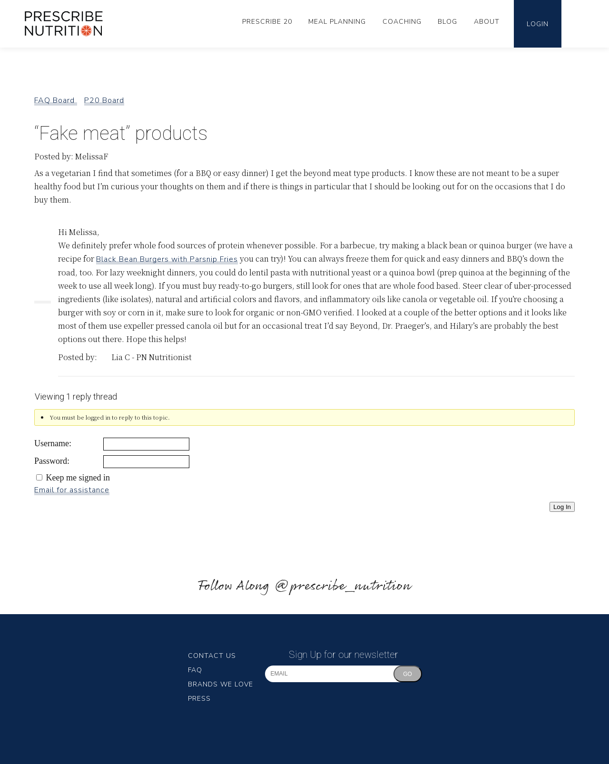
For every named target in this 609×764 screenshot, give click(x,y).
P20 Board (104, 100)
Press (199, 698)
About (487, 21)
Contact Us (212, 655)
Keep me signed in (78, 477)
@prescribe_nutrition (343, 586)
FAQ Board (55, 100)
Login (538, 24)
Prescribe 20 (267, 21)
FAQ (195, 670)
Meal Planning (337, 21)
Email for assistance (71, 490)
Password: (51, 461)
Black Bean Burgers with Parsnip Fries (167, 259)
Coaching (402, 21)
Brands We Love (220, 684)
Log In (562, 506)
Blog (447, 21)
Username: (52, 443)
